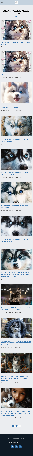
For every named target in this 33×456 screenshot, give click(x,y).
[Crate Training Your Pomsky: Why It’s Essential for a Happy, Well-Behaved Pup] (16, 378)
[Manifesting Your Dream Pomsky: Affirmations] (16, 240)
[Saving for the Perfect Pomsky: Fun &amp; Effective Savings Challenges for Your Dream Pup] (16, 413)
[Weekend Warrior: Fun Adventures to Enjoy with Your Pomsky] (16, 309)
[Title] (16, 75)
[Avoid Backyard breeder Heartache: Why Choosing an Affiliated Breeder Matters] (16, 343)
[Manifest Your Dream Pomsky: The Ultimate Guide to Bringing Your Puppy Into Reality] (16, 274)
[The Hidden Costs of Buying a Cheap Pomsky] (16, 43)
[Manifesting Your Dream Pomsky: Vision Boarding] (16, 140)
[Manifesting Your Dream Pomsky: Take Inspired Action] (16, 107)
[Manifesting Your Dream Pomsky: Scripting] (16, 207)
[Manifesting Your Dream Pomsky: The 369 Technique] (16, 174)
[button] (1, 2)
